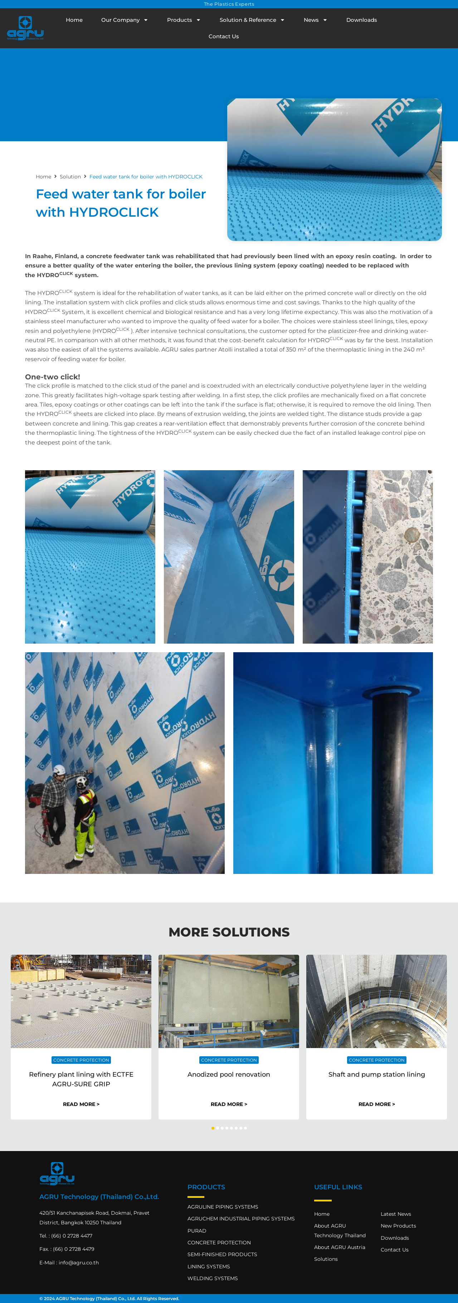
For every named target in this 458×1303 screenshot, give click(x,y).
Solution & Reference (252, 20)
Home (74, 19)
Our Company (124, 20)
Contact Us (224, 36)
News (316, 20)
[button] (212, 1128)
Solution (70, 176)
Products (184, 20)
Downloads (361, 19)
